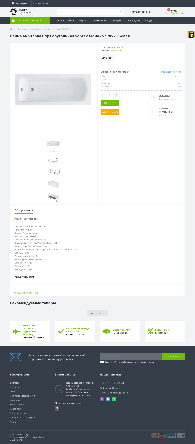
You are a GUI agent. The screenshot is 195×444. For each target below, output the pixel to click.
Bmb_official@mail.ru (111, 388)
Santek (119, 47)
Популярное (99, 20)
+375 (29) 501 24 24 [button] (112, 383)
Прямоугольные (29, 292)
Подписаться (173, 356)
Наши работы (65, 20)
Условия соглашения (166, 110)
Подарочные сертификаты (24, 417)
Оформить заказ (178, 13)
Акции (82, 20)
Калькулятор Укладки (141, 20)
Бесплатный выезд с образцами (77, 330)
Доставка (164, 95)
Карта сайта (16, 408)
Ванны (16, 292)
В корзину (110, 102)
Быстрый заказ (110, 111)
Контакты (15, 400)
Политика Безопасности (125, 362)
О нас (13, 391)
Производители (18, 413)
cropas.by (24, 434)
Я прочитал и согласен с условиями (131, 362)
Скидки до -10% (121, 329)
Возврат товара (18, 404)
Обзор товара (24, 210)
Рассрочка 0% (163, 329)
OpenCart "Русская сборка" (32, 437)
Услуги (118, 20)
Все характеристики (171, 71)
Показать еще (98, 313)
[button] (20, 3)
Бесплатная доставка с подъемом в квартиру (30, 330)
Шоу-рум (14, 387)
